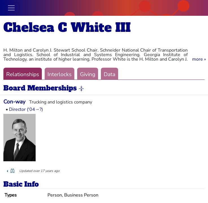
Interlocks (59, 74)
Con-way (14, 101)
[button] (199, 59)
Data (109, 74)
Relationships (22, 74)
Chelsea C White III (67, 27)
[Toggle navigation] (11, 8)
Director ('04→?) (26, 109)
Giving (87, 74)
